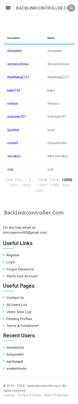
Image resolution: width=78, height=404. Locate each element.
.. (34, 180)
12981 (42, 185)
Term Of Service (56, 395)
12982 (55, 185)
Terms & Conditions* (21, 326)
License (9, 395)
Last (39, 190)
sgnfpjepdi (13, 361)
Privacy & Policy (29, 395)
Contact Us (13, 298)
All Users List (15, 305)
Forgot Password (18, 269)
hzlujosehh (13, 354)
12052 (26, 185)
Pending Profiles (17, 319)
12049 (54, 180)
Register (11, 255)
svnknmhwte (14, 368)
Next (66, 185)
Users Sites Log (17, 312)
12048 (42, 180)
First (9, 180)
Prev (19, 180)
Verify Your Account (20, 276)
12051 (13, 185)
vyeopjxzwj (13, 347)
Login (9, 262)
